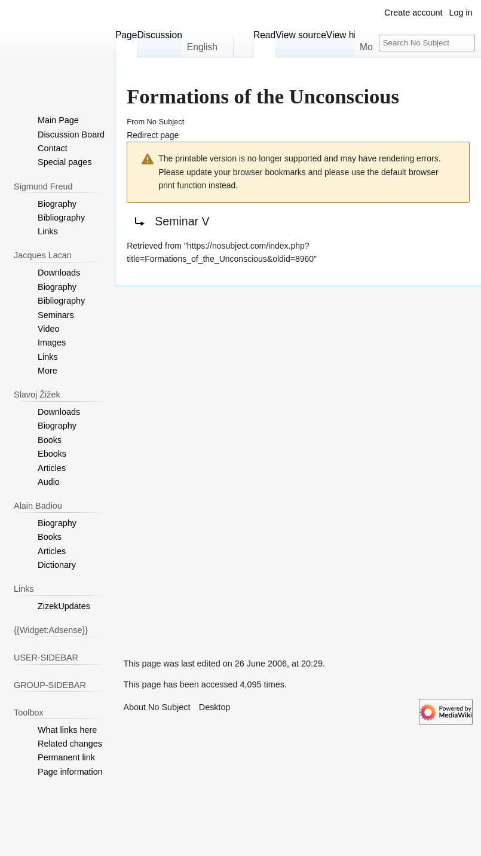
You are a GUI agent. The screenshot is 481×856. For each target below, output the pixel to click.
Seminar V (182, 221)
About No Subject (156, 707)
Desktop (215, 707)
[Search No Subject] (427, 43)
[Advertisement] (204, 465)
